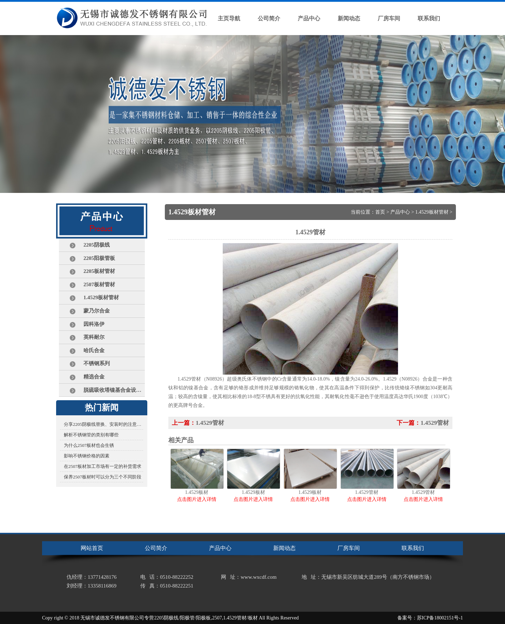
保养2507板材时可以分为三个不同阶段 (102, 476)
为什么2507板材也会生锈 (89, 445)
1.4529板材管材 (432, 212)
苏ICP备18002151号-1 (440, 617)
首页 (380, 212)
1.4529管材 (210, 423)
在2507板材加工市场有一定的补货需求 (102, 466)
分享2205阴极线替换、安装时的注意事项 (103, 424)
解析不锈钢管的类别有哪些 (91, 434)
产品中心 (400, 212)
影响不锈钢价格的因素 (86, 455)
